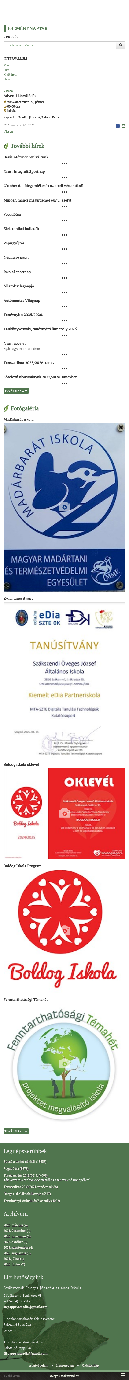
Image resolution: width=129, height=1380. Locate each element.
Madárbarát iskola (18, 419)
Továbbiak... (16, 391)
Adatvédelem (38, 1365)
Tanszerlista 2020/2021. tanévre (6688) (31, 1187)
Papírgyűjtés (14, 242)
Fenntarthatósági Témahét (26, 999)
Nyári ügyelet (15, 343)
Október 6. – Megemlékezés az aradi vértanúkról (43, 185)
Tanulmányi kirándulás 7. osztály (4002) (32, 1201)
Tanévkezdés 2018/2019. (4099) (26, 1175)
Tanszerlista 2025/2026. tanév (29, 362)
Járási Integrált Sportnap (24, 171)
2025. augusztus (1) (17, 1253)
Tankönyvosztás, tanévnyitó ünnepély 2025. (41, 328)
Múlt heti (10, 74)
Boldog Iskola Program (22, 865)
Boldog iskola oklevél (21, 764)
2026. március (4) (16, 1225)
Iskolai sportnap (17, 271)
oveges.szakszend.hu (64, 1376)
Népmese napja (16, 257)
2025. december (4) (17, 1230)
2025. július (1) (14, 1258)
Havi (7, 79)
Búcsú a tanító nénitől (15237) (25, 1161)
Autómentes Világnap (22, 300)
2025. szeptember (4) (18, 1247)
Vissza (8, 90)
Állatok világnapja (19, 286)
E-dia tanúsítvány (18, 598)
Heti (7, 69)
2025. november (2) (17, 1236)
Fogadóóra (12, 214)
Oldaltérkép (90, 1365)
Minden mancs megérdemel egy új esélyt (37, 199)
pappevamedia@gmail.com (25, 1306)
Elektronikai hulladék (21, 228)
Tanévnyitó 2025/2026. (23, 314)
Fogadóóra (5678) (16, 1168)
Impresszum (65, 1365)
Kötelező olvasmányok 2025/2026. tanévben (40, 377)
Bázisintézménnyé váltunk (26, 157)
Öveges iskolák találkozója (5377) (27, 1194)
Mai (6, 65)
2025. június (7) (14, 1264)
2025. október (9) (15, 1242)
